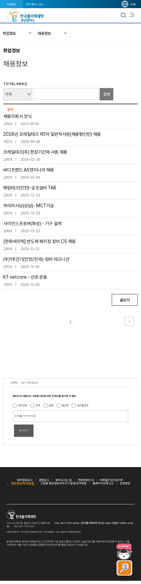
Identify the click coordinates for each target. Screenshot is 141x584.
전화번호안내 (85, 480)
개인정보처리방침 (22, 483)
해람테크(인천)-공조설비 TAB (29, 187)
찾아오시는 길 (63, 480)
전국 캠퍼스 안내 (34, 4)
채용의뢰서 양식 (17, 116)
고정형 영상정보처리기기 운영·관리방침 (63, 483)
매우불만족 (83, 405)
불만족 (65, 405)
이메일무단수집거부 (111, 480)
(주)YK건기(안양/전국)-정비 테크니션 (36, 259)
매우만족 (22, 405)
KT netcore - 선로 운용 (25, 277)
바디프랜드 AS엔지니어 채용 (28, 169)
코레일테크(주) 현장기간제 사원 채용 (35, 152)
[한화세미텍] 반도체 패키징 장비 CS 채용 (39, 241)
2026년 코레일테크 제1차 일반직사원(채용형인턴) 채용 (52, 134)
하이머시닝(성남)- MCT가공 (28, 205)
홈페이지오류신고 (103, 483)
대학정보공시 (25, 480)
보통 (51, 405)
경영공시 (44, 480)
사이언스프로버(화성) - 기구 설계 (32, 223)
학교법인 (11, 4)
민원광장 (125, 483)
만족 (38, 405)
